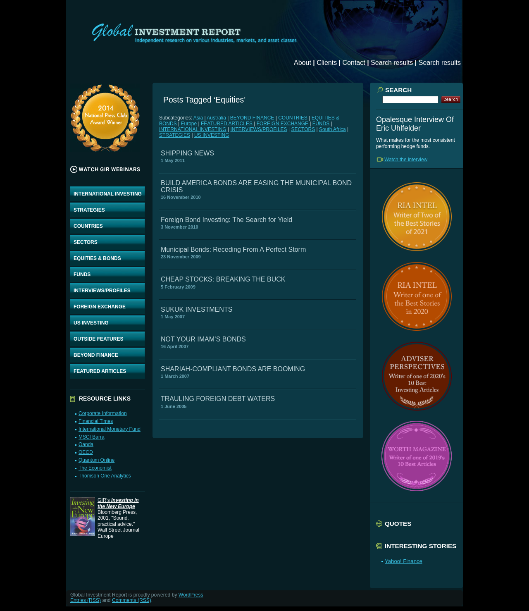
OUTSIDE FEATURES (98, 339)
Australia (216, 118)
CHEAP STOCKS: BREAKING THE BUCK (223, 279)
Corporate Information (103, 413)
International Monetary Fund (110, 429)
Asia (198, 118)
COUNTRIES (88, 226)
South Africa (332, 129)
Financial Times (96, 421)
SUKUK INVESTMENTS (196, 309)
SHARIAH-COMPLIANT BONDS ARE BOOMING (233, 368)
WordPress (191, 595)
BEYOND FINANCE (96, 355)
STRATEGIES (89, 210)
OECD (86, 452)
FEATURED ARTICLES (100, 371)
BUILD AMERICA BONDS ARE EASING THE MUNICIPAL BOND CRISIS (256, 186)
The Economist (95, 468)
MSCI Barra (92, 437)
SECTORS (86, 242)
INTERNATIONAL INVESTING (108, 194)
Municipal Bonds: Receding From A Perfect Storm (233, 249)
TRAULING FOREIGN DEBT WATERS (218, 398)
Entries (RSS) (85, 600)
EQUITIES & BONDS (97, 258)
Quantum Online (96, 460)
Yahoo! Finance (403, 561)
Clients (327, 62)
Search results (392, 62)
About (302, 62)
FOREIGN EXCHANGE (100, 307)
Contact (354, 62)
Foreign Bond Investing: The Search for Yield (226, 219)
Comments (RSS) (131, 600)
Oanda (86, 444)
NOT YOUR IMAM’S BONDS (203, 339)
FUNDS (82, 274)
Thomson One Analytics (105, 476)
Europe (189, 123)
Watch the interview (405, 159)
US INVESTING (91, 323)
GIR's (118, 503)
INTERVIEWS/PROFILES (102, 291)
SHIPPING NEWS (187, 153)
